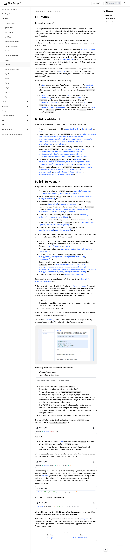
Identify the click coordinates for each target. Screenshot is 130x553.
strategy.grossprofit (76, 169)
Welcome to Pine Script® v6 (10, 9)
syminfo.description (59, 137)
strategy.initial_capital (47, 169)
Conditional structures (12, 55)
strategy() (58, 246)
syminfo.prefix (87, 139)
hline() (82, 279)
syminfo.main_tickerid (75, 137)
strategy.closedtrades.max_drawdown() (81, 269)
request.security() (58, 212)
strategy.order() (44, 259)
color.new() (67, 230)
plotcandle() (79, 249)
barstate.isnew (67, 164)
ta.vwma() (50, 320)
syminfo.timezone (45, 144)
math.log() (86, 191)
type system (84, 519)
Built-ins (7, 64)
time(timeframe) (45, 98)
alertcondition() (77, 275)
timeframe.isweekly (46, 154)
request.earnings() (69, 209)
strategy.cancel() (45, 257)
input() (82, 222)
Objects (7, 74)
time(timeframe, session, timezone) (52, 107)
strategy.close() (57, 257)
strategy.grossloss (62, 169)
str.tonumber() (53, 217)
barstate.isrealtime (83, 164)
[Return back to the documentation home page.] (39, 11)
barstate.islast (84, 162)
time (44, 95)
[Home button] (12, 3)
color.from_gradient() (46, 230)
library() (67, 246)
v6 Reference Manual (88, 50)
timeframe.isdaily (76, 152)
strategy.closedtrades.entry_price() (51, 267)
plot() (87, 279)
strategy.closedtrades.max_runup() (51, 272)
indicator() (50, 246)
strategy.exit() (80, 257)
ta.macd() (88, 196)
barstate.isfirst (60, 162)
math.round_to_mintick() (68, 194)
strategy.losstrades (60, 172)
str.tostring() (63, 217)
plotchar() (88, 249)
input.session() (52, 225)
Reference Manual (66, 60)
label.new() (48, 281)
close (88, 87)
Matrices (7, 92)
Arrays (7, 88)
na (70, 90)
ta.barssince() (53, 204)
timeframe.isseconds (76, 149)
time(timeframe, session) (48, 102)
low (74, 129)
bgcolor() (64, 249)
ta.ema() (81, 196)
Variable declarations (11, 46)
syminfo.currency (45, 137)
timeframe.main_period (62, 157)
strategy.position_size (75, 172)
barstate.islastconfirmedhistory (50, 164)
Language (49, 11)
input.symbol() (63, 225)
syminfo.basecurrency (88, 134)
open (68, 95)
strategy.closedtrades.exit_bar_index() (52, 269)
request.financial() (83, 209)
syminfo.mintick (60, 139)
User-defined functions (12, 69)
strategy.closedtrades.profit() (75, 272)
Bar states (78, 159)
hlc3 (85, 129)
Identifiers (8, 37)
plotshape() (43, 251)
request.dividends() (55, 209)
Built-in (47, 119)
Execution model (10, 23)
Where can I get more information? (13, 134)
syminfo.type (60, 144)
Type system (9, 28)
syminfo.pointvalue (74, 139)
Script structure (9, 32)
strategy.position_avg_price (49, 174)
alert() (66, 275)
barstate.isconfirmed (46, 162)
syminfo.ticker (67, 142)
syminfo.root (43, 142)
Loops (7, 60)
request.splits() (70, 212)
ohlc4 (90, 129)
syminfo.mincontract (46, 139)
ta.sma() (62, 71)
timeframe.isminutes (46, 152)
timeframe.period (81, 157)
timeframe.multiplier (46, 157)
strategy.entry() (69, 257)
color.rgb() (58, 230)
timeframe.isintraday (62, 152)
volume (41, 131)
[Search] (113, 3)
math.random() (53, 194)
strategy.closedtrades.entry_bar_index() (70, 264)
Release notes (6, 125)
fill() (49, 251)
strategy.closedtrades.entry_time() (77, 267)
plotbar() (71, 249)
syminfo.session (55, 142)
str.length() (43, 217)
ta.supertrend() (50, 199)
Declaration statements (12, 41)
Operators (8, 51)
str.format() (84, 215)
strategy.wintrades (45, 172)
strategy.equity (86, 167)
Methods (7, 83)
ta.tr (43, 85)
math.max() (43, 194)
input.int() (42, 225)
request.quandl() (45, 212)
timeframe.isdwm (75, 154)
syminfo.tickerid (78, 142)
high (71, 129)
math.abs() (78, 191)
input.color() (89, 222)
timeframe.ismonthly (61, 154)
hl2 (82, 129)
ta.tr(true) (89, 85)
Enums (7, 78)
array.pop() (39, 281)
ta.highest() (74, 204)
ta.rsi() (41, 199)
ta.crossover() (64, 204)
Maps (6, 97)
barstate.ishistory (72, 162)
